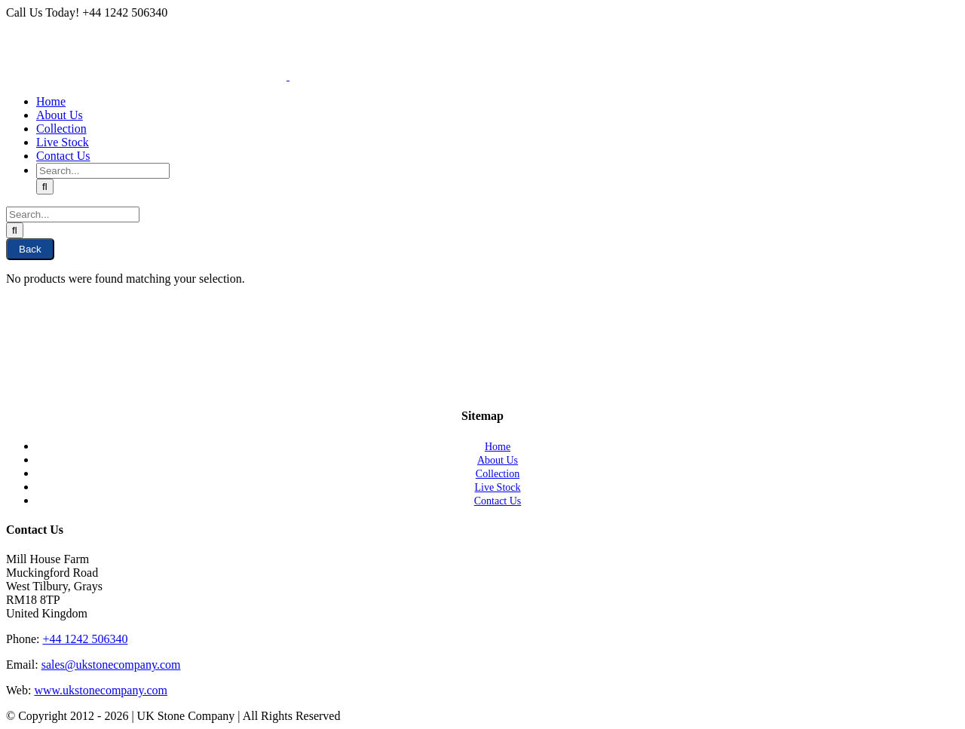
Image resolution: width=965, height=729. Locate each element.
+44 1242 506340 (84, 639)
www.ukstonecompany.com (100, 690)
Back (30, 249)
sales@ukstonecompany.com (111, 664)
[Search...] (103, 171)
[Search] (45, 187)
